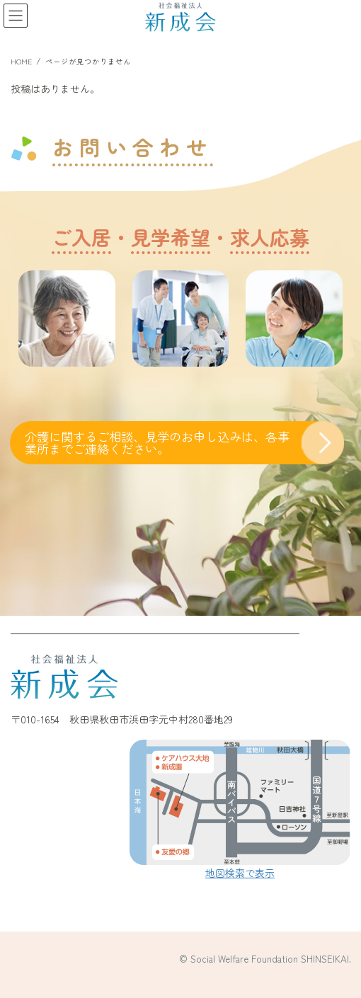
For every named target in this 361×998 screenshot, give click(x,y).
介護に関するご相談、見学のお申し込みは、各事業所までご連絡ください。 (157, 442)
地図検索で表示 (240, 873)
